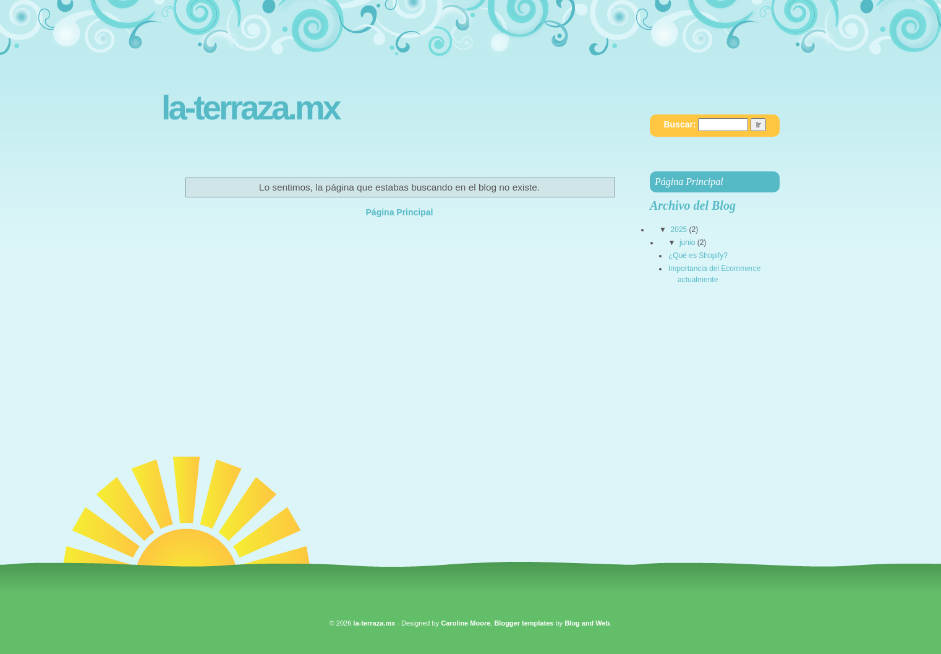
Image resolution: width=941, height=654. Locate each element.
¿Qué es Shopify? (698, 255)
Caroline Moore (465, 623)
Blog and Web (587, 623)
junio (687, 242)
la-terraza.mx (250, 107)
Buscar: (679, 124)
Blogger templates (523, 623)
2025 (679, 229)
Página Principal (399, 212)
